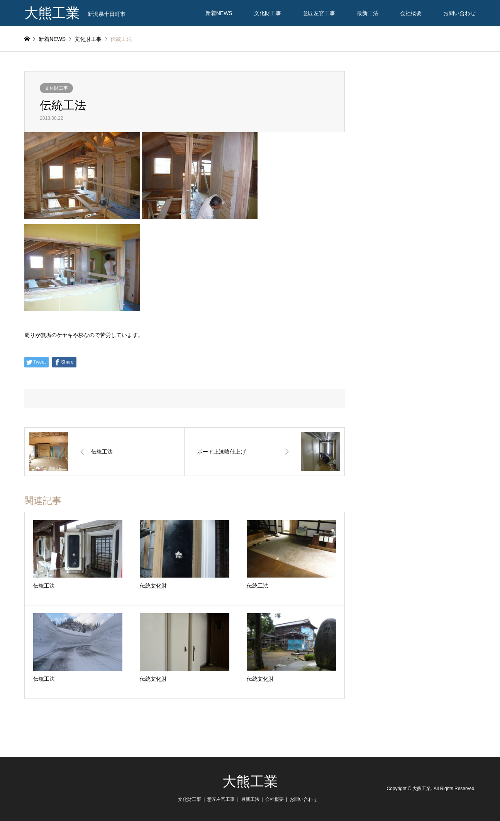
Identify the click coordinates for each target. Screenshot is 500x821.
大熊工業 (250, 781)
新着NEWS (218, 13)
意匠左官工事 (319, 13)
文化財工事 (267, 13)
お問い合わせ (459, 13)
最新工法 (367, 13)
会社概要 (411, 13)
